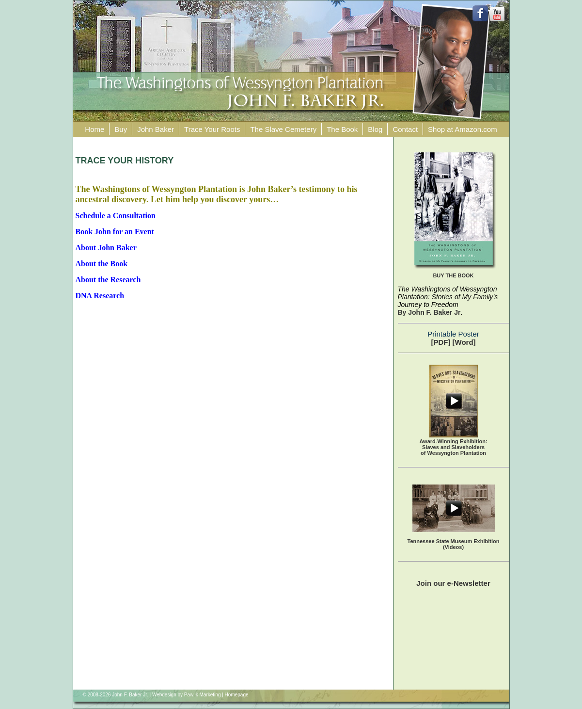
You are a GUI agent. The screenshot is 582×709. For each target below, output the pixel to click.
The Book (342, 129)
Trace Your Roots (212, 129)
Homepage (237, 694)
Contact (405, 129)
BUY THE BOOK (453, 275)
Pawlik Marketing (202, 694)
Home (94, 129)
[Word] (464, 342)
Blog (375, 129)
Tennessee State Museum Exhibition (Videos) (454, 544)
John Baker (155, 129)
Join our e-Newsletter (453, 583)
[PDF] (440, 342)
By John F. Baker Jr (429, 312)
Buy (120, 129)
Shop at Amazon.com (462, 129)
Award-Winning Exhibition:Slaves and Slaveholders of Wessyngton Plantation (453, 447)
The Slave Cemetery (283, 129)
